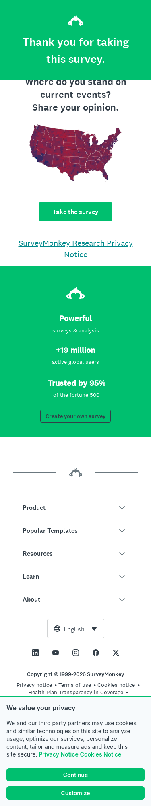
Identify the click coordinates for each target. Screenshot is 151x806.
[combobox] (75, 628)
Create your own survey (75, 416)
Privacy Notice (58, 754)
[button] (75, 508)
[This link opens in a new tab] (35, 653)
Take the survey (75, 212)
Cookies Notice (101, 754)
